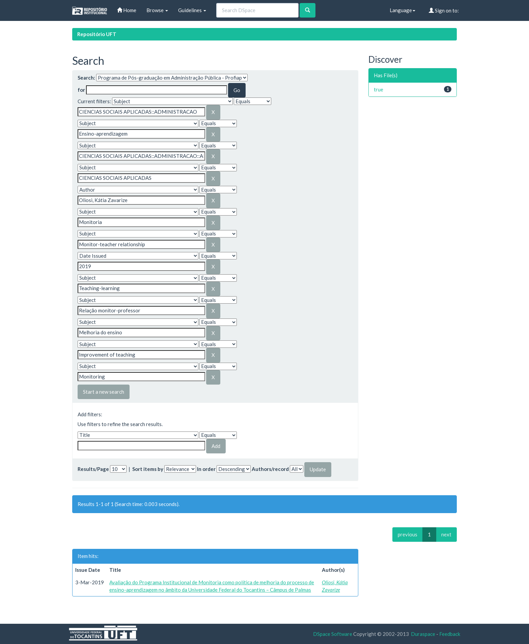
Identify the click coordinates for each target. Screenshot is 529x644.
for (81, 90)
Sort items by (147, 469)
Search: (86, 78)
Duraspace (423, 634)
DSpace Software (332, 634)
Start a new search (103, 392)
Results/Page (93, 469)
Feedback (449, 634)
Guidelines (192, 10)
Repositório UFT (96, 34)
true (378, 89)
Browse (157, 10)
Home (126, 10)
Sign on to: (444, 10)
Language (402, 10)
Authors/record (270, 469)
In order (206, 469)
